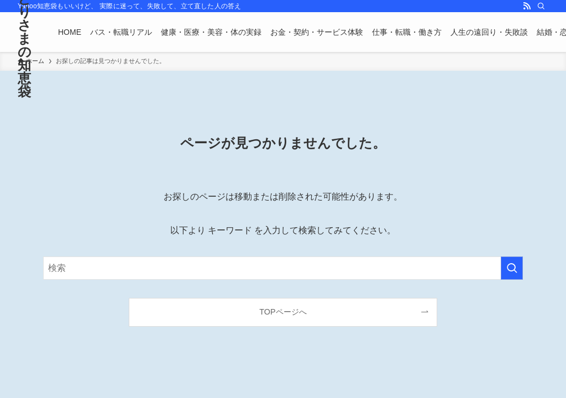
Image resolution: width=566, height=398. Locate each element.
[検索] (541, 6)
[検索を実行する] (512, 268)
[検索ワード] (283, 268)
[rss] (527, 6)
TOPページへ (282, 311)
